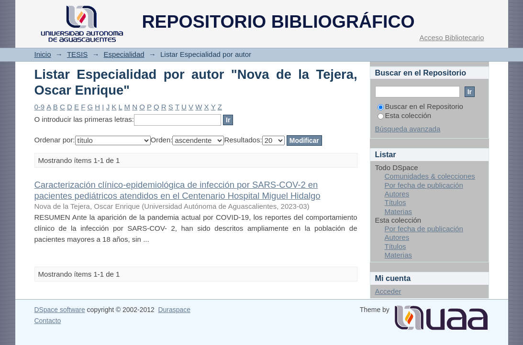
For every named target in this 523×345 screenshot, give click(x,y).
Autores (397, 194)
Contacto (47, 320)
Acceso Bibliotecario (451, 37)
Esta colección (405, 115)
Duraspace (174, 309)
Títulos (395, 202)
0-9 (39, 107)
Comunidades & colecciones (430, 176)
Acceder (388, 291)
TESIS (77, 54)
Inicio (42, 54)
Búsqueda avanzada (408, 129)
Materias (398, 211)
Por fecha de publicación (424, 185)
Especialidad (124, 54)
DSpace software (59, 309)
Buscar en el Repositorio (420, 106)
